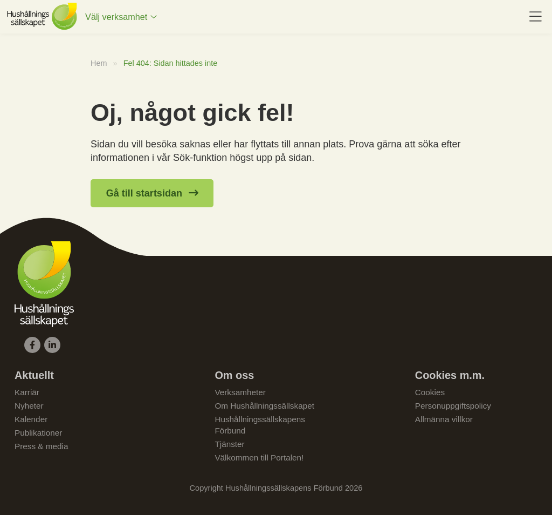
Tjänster (229, 444)
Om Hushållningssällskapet (264, 405)
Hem (99, 63)
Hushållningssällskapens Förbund (260, 425)
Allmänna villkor (444, 419)
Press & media (41, 446)
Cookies (430, 392)
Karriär (27, 392)
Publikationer (38, 432)
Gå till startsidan (144, 193)
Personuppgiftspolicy (453, 405)
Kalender (31, 419)
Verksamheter (240, 392)
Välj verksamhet (116, 17)
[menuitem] (121, 17)
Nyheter (29, 405)
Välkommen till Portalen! (259, 457)
